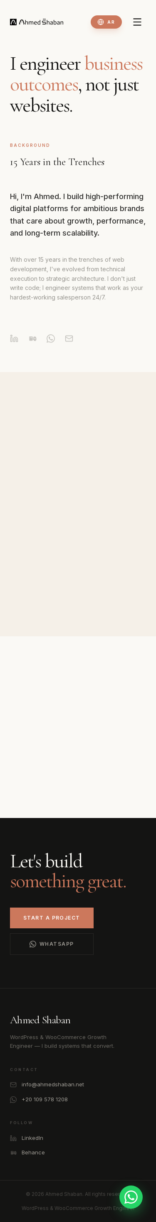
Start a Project (51, 918)
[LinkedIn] (14, 343)
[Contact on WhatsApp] (131, 1197)
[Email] (69, 343)
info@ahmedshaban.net (47, 1084)
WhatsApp (52, 944)
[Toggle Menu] (137, 22)
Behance (27, 1152)
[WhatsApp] (51, 343)
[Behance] (32, 343)
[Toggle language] (106, 22)
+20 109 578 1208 (39, 1099)
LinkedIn (26, 1138)
